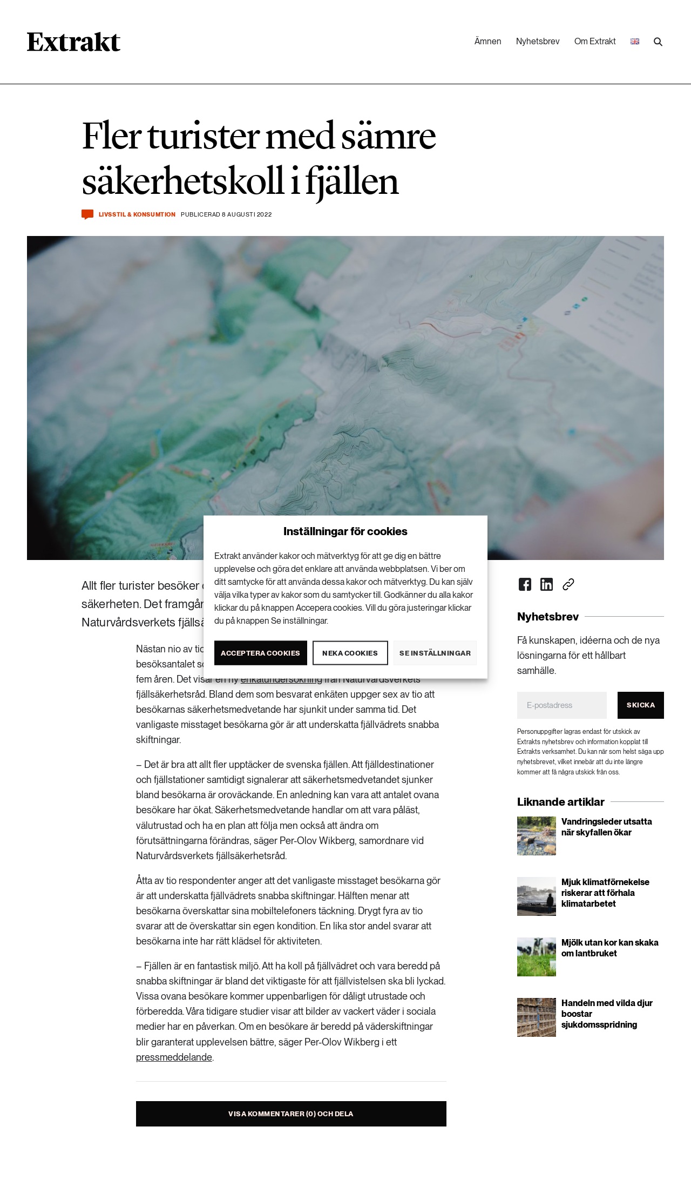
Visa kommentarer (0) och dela (291, 1114)
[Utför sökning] (658, 42)
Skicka (641, 705)
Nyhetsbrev (538, 41)
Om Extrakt (595, 41)
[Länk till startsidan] (73, 45)
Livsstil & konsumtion (137, 214)
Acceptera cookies (261, 653)
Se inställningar (435, 653)
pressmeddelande (174, 1057)
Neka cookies (350, 653)
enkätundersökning (281, 679)
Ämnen (488, 41)
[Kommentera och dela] (87, 215)
